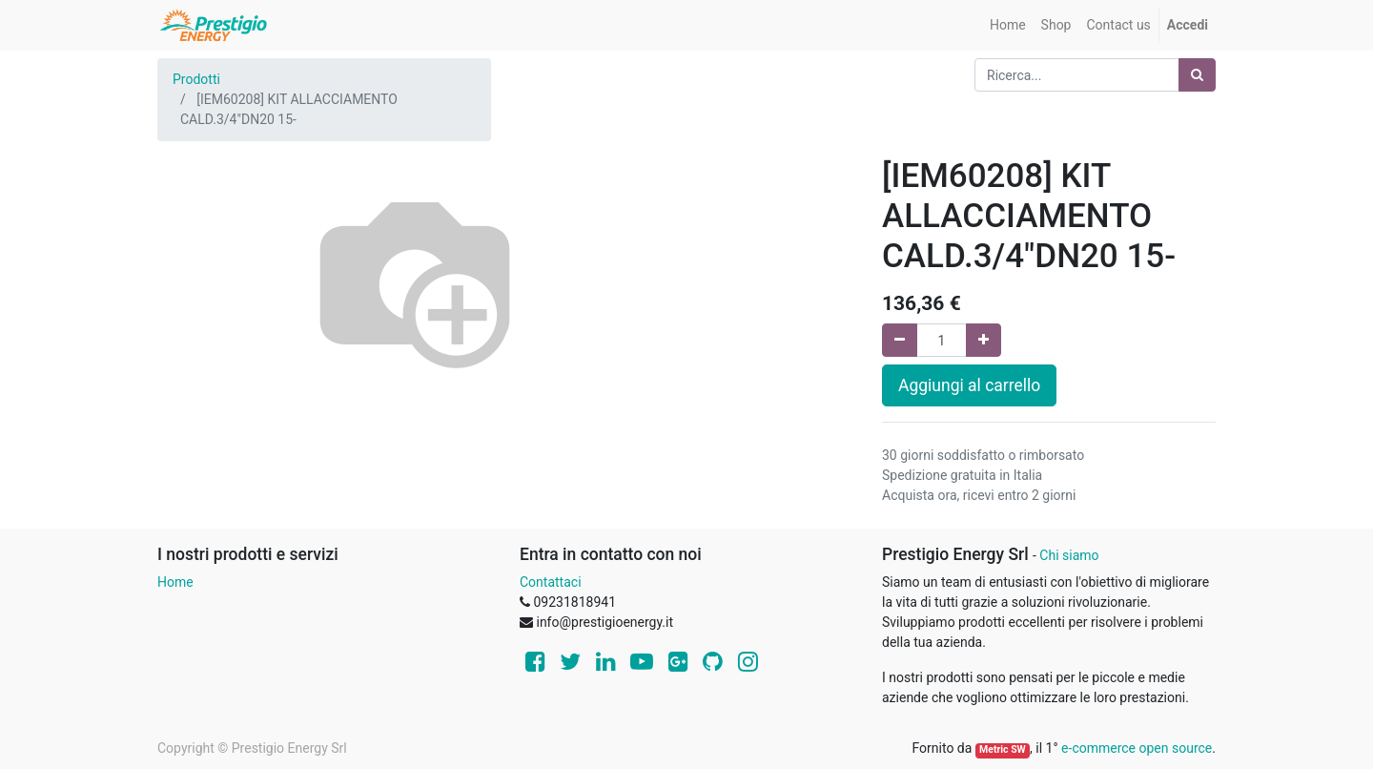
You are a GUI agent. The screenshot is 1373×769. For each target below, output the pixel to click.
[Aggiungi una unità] (983, 340)
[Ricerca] (1197, 75)
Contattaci (551, 582)
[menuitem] (1008, 25)
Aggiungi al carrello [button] (969, 385)
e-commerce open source (1136, 748)
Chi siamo (1068, 555)
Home (175, 582)
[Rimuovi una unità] (899, 340)
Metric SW (1002, 749)
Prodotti (196, 79)
